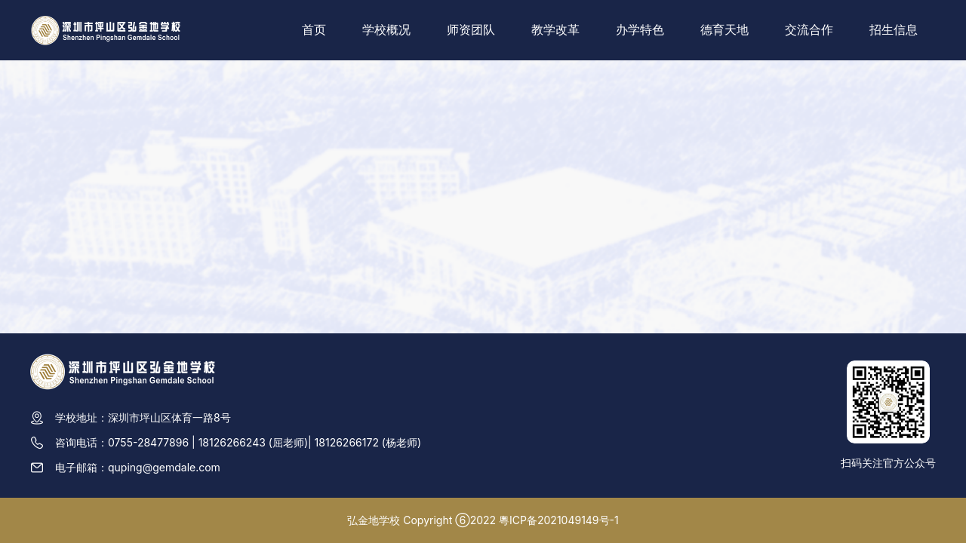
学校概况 (386, 29)
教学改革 (555, 29)
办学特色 (640, 29)
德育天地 (724, 29)
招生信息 (893, 29)
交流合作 (809, 29)
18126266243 (232, 442)
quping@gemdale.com (164, 467)
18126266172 (347, 442)
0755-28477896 (148, 442)
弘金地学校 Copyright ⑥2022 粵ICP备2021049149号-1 (482, 520)
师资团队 (471, 29)
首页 (314, 29)
